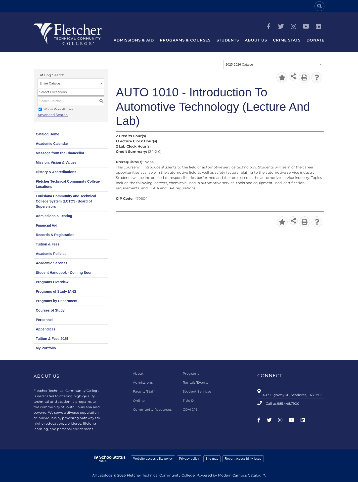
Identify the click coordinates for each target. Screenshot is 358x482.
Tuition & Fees (47, 244)
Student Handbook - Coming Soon (64, 273)
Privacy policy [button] (189, 458)
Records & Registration (55, 235)
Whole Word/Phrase (58, 109)
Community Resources (152, 409)
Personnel (44, 320)
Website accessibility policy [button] (153, 458)
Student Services (197, 391)
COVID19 (190, 409)
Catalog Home (47, 134)
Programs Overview (52, 282)
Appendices (45, 329)
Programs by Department (56, 301)
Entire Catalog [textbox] (50, 83)
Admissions (143, 382)
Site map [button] (212, 458)
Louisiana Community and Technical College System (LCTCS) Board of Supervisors (66, 201)
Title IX (188, 400)
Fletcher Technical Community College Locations (68, 184)
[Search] (319, 6)
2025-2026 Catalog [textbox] (239, 64)
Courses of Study (50, 310)
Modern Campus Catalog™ (241, 475)
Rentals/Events (195, 382)
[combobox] (273, 64)
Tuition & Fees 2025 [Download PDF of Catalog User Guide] (52, 339)
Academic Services (52, 263)
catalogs (105, 475)
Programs (191, 373)
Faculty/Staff (143, 391)
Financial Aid (46, 225)
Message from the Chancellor (60, 153)
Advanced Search (53, 115)
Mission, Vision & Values (56, 162)
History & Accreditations (56, 172)
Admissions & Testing (54, 216)
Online (139, 400)
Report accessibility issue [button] (243, 458)
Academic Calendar (52, 144)
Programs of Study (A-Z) (56, 291)
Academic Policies (51, 254)
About (138, 373)
